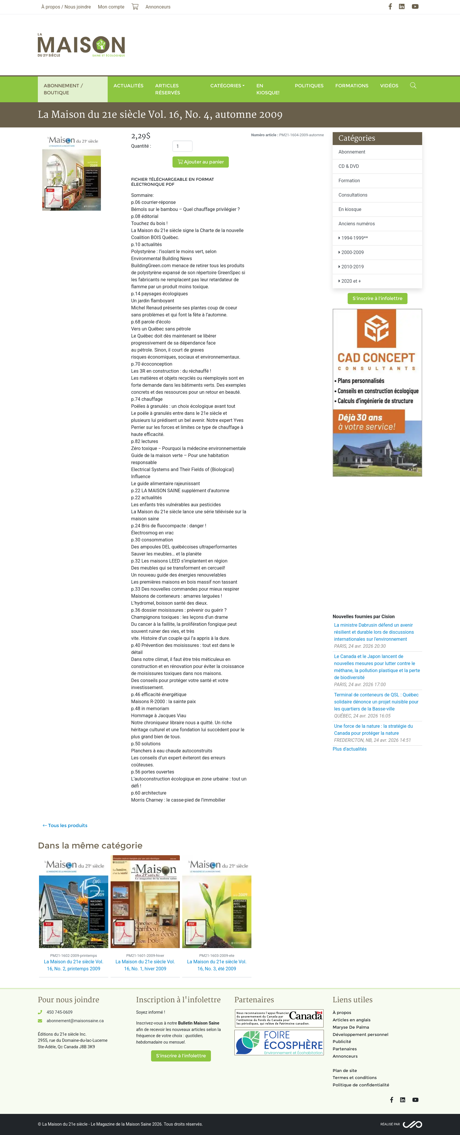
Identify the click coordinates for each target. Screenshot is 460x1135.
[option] (73, 916)
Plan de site (345, 1070)
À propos (342, 1012)
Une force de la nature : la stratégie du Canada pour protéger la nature (373, 729)
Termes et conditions (355, 1077)
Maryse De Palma (351, 1027)
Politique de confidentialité (361, 1085)
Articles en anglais (352, 1019)
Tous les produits (65, 825)
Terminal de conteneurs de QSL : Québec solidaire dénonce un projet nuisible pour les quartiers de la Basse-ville (376, 702)
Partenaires (345, 1049)
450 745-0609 (59, 1012)
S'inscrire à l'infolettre (377, 298)
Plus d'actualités (350, 749)
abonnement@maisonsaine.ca (75, 1020)
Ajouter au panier (200, 162)
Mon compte (111, 7)
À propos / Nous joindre (66, 7)
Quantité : (141, 146)
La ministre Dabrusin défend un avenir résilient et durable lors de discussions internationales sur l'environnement (374, 632)
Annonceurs (345, 1056)
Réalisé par (390, 1124)
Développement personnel (360, 1034)
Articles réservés (167, 89)
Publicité (342, 1041)
